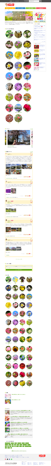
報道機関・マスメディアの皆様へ (20, 457)
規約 (14, 456)
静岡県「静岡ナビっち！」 (36, 462)
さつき (17, 446)
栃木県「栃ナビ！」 (24, 462)
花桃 (12, 446)
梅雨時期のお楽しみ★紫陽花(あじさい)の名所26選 (19, 422)
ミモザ (10, 444)
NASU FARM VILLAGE (9, 178)
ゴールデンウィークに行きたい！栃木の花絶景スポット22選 (20, 410)
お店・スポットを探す (10, 8)
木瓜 (12, 444)
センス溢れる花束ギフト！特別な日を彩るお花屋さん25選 (20, 416)
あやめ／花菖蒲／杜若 (28, 446)
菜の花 (18, 444)
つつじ (21, 444)
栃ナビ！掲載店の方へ (13, 457)
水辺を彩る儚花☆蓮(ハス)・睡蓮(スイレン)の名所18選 (19, 428)
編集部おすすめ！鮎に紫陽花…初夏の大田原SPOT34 (19, 434)
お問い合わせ (17, 456)
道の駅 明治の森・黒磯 (9, 216)
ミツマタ (6, 444)
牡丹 (23, 446)
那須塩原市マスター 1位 (10, 222)
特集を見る (41, 8)
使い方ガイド (6, 456)
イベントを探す (20, 8)
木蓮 (5, 446)
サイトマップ (21, 456)
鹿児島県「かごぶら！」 (30, 464)
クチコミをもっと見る (19, 259)
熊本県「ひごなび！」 (30, 462)
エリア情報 (31, 8)
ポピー (20, 446)
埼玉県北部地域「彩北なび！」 (35, 464)
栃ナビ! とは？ (42, 457)
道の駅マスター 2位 (9, 202)
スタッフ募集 (27, 457)
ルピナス (29, 444)
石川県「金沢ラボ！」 (24, 464)
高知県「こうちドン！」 (41, 464)
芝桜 (10, 446)
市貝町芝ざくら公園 (9, 197)
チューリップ (24, 444)
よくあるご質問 (11, 456)
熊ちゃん (8, 220)
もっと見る (31, 151)
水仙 (15, 444)
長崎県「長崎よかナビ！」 (42, 462)
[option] (19, 139)
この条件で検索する (19, 269)
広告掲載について (7, 457)
